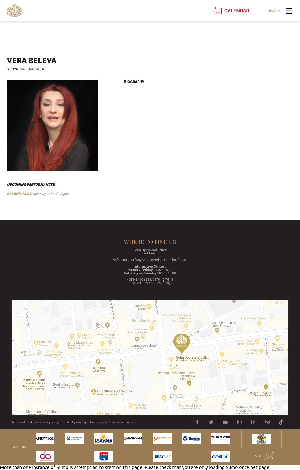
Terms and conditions (25, 422)
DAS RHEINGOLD (19, 194)
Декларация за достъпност (117, 422)
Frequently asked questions (79, 422)
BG (271, 10)
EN (278, 10)
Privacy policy (50, 422)
